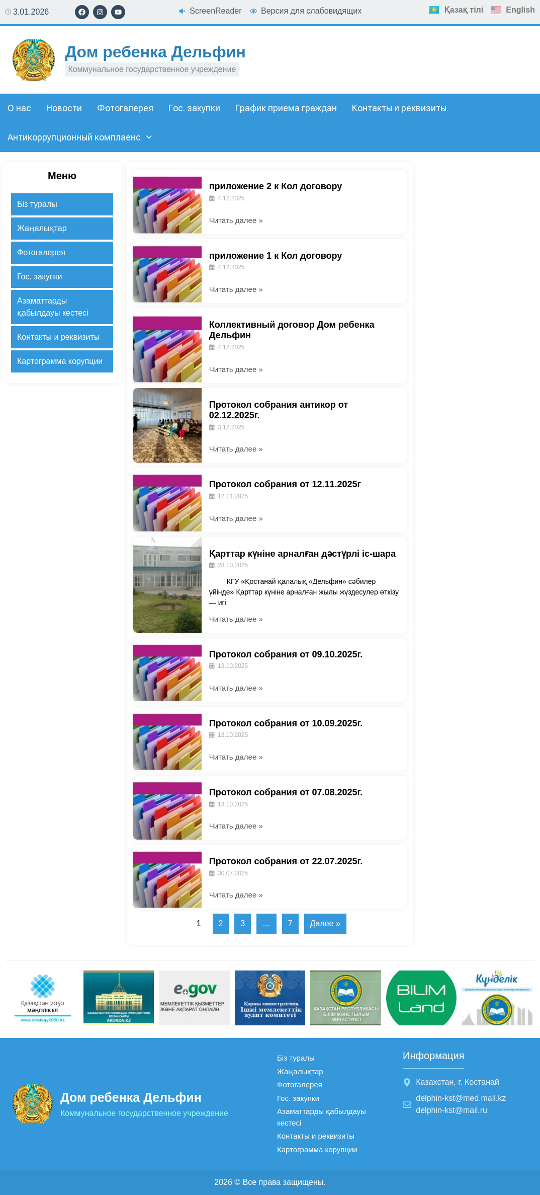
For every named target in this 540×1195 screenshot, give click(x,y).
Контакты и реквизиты (399, 108)
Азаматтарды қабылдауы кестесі (52, 306)
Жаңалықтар (42, 228)
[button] (79, 137)
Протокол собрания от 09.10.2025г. (286, 654)
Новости (64, 108)
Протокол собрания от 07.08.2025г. (286, 792)
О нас (19, 108)
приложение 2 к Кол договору (275, 186)
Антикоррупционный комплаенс (80, 137)
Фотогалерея (125, 108)
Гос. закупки (194, 108)
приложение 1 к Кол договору (275, 256)
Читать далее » (236, 220)
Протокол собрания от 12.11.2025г (285, 484)
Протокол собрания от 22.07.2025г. (286, 861)
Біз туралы (37, 204)
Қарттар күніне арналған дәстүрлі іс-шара (302, 554)
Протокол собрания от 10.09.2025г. (286, 723)
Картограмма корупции (60, 361)
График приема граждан (286, 108)
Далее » (325, 923)
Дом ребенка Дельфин (155, 52)
